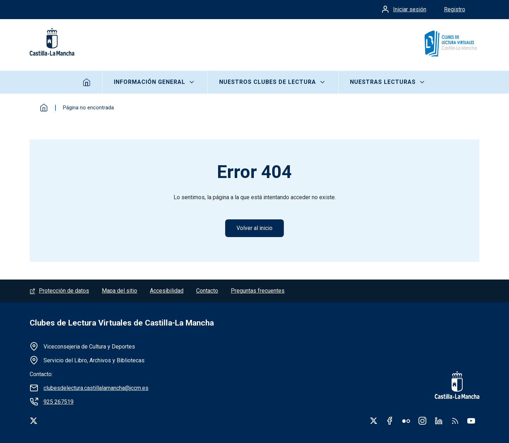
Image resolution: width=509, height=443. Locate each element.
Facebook (390, 421)
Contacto (207, 290)
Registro (454, 9)
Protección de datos (64, 290)
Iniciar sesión (409, 9)
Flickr (406, 421)
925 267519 (58, 401)
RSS (455, 421)
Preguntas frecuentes (258, 290)
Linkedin (439, 421)
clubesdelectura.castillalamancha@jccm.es (95, 388)
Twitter (373, 421)
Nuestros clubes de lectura (267, 82)
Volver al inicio (254, 228)
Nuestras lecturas (383, 82)
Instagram (422, 421)
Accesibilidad (166, 290)
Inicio (87, 82)
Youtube (471, 421)
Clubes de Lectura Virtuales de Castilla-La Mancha (122, 323)
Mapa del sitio (119, 290)
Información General (149, 82)
